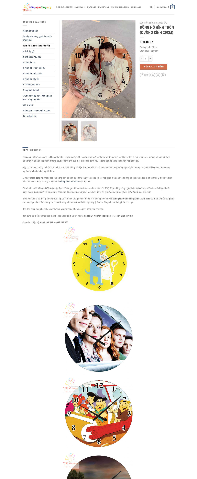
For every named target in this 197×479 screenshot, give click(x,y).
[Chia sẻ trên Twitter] (147, 75)
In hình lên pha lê (31, 79)
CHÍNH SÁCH (136, 7)
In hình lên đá (29, 62)
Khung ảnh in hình (31, 90)
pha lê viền (28, 105)
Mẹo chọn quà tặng (120, 7)
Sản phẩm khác (30, 116)
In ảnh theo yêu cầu (32, 56)
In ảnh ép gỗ (28, 51)
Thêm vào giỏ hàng (153, 66)
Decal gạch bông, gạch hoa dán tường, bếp (37, 38)
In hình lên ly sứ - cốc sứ (34, 68)
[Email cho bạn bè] (152, 75)
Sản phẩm (80, 7)
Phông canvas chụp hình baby (36, 110)
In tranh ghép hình (31, 84)
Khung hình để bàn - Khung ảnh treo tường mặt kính (37, 97)
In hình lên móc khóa (32, 73)
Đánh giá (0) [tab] (35, 150)
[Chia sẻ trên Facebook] (142, 75)
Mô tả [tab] (25, 150)
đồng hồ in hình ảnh (69, 181)
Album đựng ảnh (30, 30)
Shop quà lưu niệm (64, 7)
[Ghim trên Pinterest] (158, 75)
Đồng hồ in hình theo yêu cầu (153, 23)
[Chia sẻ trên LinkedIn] (163, 75)
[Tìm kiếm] (151, 7)
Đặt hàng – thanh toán (98, 7)
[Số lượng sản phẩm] (146, 59)
